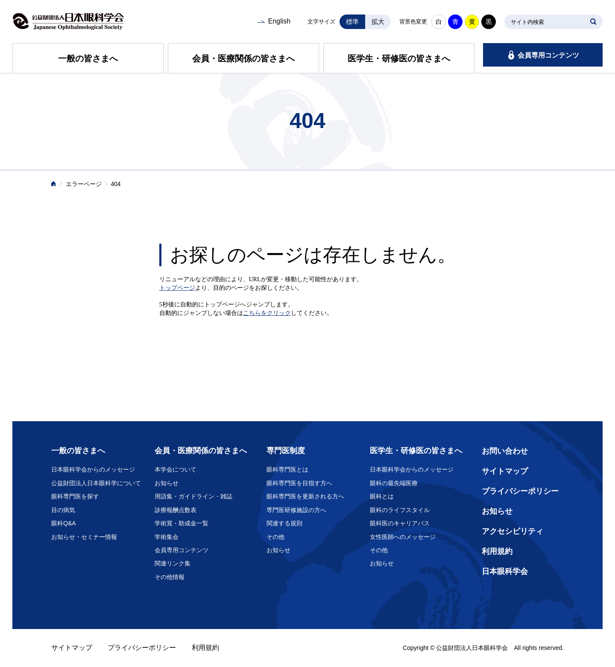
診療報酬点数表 (175, 510)
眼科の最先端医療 (394, 483)
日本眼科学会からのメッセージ (93, 469)
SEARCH (593, 22)
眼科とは (382, 496)
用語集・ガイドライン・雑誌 (193, 496)
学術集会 (167, 536)
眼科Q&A (63, 523)
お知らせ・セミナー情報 (84, 536)
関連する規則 (284, 523)
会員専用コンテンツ (548, 55)
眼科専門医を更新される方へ (305, 496)
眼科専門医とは (287, 469)
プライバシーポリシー (520, 491)
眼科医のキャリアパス (400, 523)
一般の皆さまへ (88, 58)
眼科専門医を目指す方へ (299, 483)
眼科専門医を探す (75, 496)
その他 (275, 536)
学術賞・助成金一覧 (181, 523)
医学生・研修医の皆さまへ (399, 58)
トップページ (177, 288)
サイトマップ (505, 471)
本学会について (175, 469)
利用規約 (497, 551)
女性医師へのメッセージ (403, 536)
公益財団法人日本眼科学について (96, 483)
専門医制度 (285, 450)
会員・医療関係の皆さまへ (243, 58)
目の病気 (63, 510)
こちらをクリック (267, 313)
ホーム (53, 184)
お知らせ (167, 483)
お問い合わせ (505, 451)
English (279, 21)
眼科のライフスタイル (400, 510)
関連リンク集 (172, 563)
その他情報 (169, 577)
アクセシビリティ (512, 531)
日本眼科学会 (505, 571)
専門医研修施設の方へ (296, 510)
